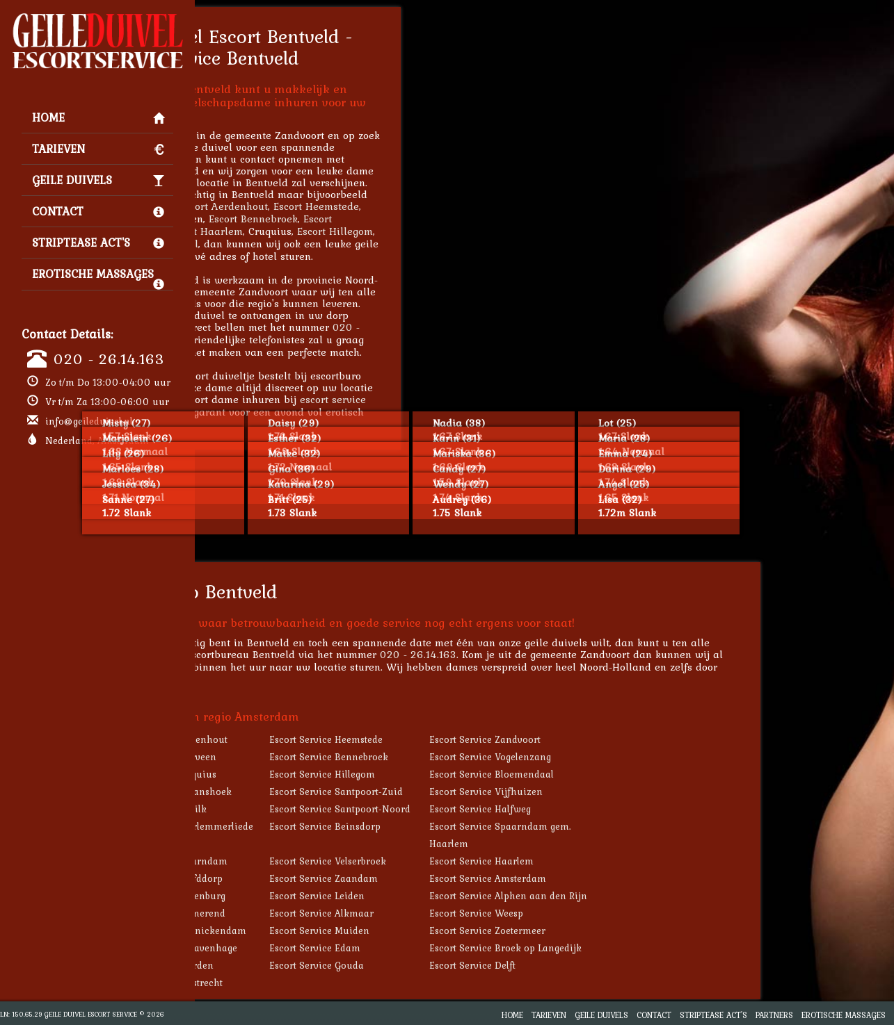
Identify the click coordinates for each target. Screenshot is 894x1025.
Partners (774, 1015)
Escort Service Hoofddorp (299, 878)
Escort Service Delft (606, 965)
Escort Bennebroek (386, 219)
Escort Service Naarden (295, 965)
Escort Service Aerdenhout (302, 739)
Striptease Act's (98, 242)
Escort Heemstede (450, 206)
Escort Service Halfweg (613, 809)
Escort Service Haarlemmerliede (315, 826)
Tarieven (98, 148)
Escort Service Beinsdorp (458, 826)
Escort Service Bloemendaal (625, 774)
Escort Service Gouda (450, 965)
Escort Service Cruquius (296, 774)
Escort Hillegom (468, 231)
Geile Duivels (98, 180)
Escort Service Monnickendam (311, 930)
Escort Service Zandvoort (618, 739)
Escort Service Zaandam (457, 878)
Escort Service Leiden (450, 896)
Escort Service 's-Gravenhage (307, 948)
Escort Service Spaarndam (302, 861)
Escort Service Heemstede (459, 739)
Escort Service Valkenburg (301, 896)
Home (98, 117)
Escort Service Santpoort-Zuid (469, 791)
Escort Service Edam (448, 948)
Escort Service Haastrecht (299, 983)
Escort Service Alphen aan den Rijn (642, 896)
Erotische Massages (98, 277)
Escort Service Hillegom (456, 774)
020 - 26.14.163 (109, 358)
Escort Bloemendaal (284, 244)
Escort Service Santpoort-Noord (473, 809)
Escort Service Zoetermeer (621, 930)
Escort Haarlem (339, 231)
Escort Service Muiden (453, 930)
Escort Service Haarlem (615, 861)
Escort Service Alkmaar (455, 913)
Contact (98, 211)
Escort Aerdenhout (357, 206)
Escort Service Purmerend (301, 913)
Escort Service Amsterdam (621, 878)
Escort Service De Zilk (291, 809)
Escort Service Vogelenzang (624, 757)
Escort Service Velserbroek (461, 861)
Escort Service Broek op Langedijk (639, 948)
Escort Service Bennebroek (462, 757)
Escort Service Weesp (610, 913)
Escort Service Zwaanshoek (304, 791)
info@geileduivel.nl (89, 421)
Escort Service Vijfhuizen (619, 791)
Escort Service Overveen (296, 757)
